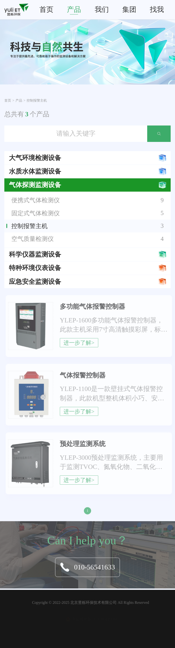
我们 (102, 9)
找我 (157, 9)
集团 (129, 9)
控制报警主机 (37, 100)
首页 (46, 9)
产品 (74, 9)
